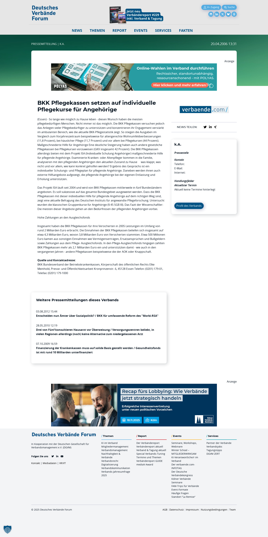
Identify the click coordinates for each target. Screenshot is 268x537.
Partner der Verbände (218, 443)
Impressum (192, 509)
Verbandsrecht (109, 461)
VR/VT (62, 463)
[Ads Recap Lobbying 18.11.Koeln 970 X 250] (134, 386)
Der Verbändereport (147, 443)
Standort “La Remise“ (183, 496)
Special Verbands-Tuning (150, 453)
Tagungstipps (214, 450)
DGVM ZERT (213, 453)
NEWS (77, 30)
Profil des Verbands (189, 206)
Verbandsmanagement (114, 450)
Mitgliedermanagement (114, 446)
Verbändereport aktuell (149, 446)
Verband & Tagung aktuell (151, 450)
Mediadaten (50, 463)
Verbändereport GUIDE (149, 461)
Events (141, 30)
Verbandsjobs (214, 446)
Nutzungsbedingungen (214, 509)
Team (232, 509)
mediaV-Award (144, 464)
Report (119, 30)
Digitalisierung (109, 464)
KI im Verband (109, 443)
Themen (97, 30)
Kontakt (35, 463)
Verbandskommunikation (115, 468)
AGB (165, 509)
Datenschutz (176, 509)
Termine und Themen (148, 457)
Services (163, 30)
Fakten (186, 30)
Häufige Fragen (180, 493)
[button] (7, 529)
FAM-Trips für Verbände (185, 486)
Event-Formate (179, 489)
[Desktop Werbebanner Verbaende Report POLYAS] (134, 65)
